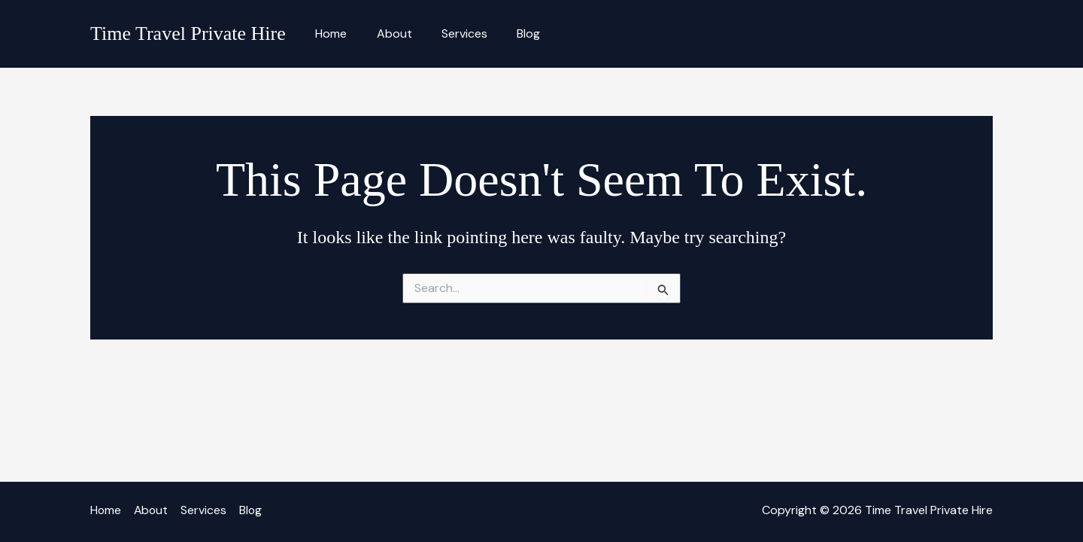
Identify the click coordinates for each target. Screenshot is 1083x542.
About (386, 33)
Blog (509, 33)
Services (451, 33)
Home (328, 33)
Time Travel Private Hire (188, 33)
